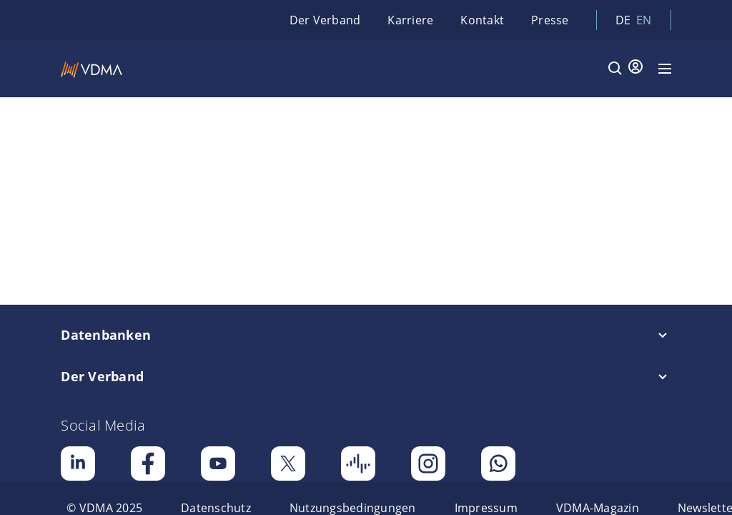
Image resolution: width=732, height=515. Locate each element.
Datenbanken (106, 334)
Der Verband (325, 20)
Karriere (410, 20)
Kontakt (482, 20)
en (644, 20)
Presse (550, 20)
